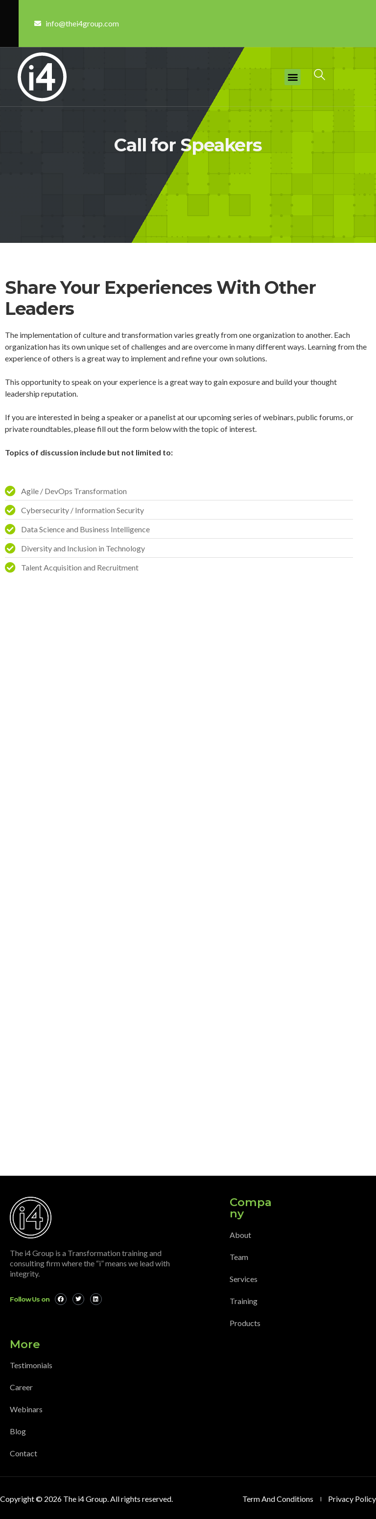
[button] (292, 77)
